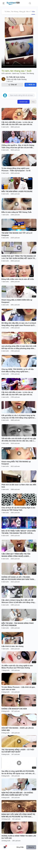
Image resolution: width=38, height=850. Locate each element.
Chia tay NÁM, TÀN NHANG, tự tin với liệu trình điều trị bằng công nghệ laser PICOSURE (18, 370)
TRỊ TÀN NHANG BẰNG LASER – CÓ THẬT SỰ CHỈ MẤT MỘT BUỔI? (18, 751)
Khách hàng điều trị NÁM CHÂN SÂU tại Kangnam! (17, 301)
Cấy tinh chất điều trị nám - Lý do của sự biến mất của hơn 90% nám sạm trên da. (17, 123)
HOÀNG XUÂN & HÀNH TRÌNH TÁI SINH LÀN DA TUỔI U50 (19, 837)
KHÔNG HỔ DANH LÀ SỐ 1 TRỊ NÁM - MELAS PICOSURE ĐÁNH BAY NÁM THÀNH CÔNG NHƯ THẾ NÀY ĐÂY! (18, 578)
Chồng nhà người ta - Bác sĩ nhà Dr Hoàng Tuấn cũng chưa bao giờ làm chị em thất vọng (18, 146)
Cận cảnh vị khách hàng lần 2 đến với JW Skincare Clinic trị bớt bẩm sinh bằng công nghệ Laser (18, 601)
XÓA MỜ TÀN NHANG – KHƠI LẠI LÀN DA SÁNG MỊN (18, 729)
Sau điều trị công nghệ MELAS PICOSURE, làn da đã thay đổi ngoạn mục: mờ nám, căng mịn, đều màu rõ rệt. (19, 772)
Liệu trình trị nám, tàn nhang (12, 646)
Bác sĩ (28, 11)
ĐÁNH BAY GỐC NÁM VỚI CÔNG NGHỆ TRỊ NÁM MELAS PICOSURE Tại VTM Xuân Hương (18, 815)
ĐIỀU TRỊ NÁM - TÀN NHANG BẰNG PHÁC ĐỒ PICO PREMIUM (18, 624)
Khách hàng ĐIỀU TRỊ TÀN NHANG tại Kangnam (16, 463)
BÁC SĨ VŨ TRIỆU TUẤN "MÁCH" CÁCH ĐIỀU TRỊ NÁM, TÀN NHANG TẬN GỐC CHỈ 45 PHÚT (19, 532)
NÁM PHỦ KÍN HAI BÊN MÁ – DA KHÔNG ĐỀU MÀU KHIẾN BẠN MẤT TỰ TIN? (17, 794)
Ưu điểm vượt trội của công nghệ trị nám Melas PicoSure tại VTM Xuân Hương (17, 667)
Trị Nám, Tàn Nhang (11, 11)
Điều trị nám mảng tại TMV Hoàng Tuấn (17, 212)
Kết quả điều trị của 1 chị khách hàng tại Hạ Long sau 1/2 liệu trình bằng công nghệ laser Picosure (19, 417)
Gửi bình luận (23, 102)
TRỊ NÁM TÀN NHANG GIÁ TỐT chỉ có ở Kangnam (17, 234)
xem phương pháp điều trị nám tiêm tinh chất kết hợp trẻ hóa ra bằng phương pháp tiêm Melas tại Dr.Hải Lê (19, 347)
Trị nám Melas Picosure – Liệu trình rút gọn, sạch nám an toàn (18, 688)
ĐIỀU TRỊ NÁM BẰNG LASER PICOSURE (17, 191)
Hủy (33, 102)
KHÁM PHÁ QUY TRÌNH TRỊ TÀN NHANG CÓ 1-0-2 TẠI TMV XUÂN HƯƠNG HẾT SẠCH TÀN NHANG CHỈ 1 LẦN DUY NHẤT (19, 257)
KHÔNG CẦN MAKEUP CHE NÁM (14, 709)
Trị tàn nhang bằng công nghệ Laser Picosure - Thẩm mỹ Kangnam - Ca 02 (16, 169)
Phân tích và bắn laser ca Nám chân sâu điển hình (19, 486)
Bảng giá (22, 11)
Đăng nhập (20, 847)
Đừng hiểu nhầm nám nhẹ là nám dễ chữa (18, 279)
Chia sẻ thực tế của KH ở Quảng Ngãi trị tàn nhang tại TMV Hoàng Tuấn (18, 509)
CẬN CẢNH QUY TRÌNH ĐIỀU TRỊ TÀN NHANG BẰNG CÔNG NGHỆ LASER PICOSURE (16, 555)
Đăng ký (31, 847)
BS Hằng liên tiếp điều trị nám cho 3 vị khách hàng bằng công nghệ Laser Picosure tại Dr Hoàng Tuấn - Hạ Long (19, 324)
